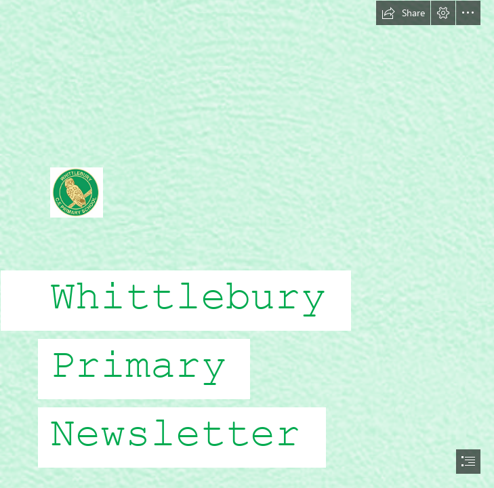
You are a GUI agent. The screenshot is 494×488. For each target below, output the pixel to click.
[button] (403, 13)
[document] (247, 244)
